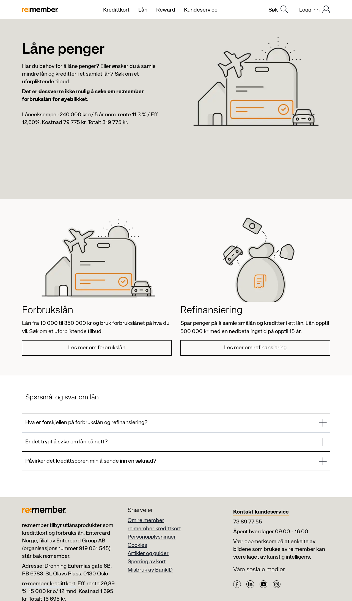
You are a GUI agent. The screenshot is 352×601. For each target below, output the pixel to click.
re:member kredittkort (154, 529)
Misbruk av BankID (150, 570)
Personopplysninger (152, 537)
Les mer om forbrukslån (96, 348)
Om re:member (146, 520)
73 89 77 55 (247, 522)
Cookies (137, 545)
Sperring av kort (147, 562)
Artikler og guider (148, 553)
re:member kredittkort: (49, 584)
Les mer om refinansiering (255, 348)
